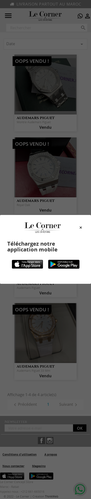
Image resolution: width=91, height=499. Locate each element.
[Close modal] (81, 227)
